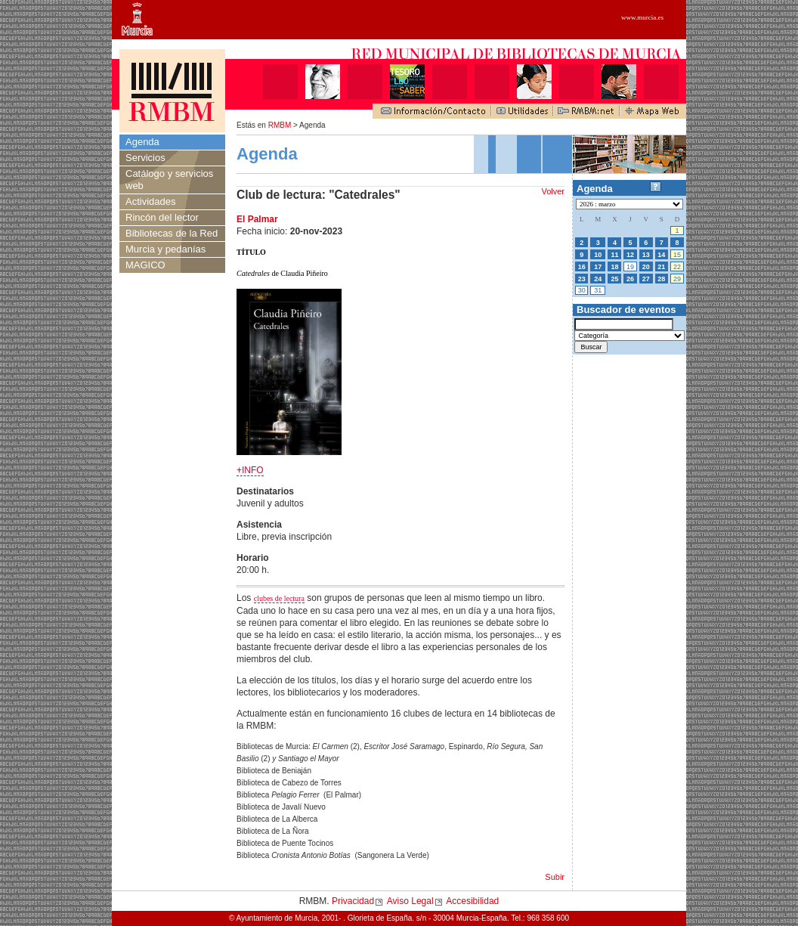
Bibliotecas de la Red (171, 233)
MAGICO (145, 265)
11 (614, 255)
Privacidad (353, 901)
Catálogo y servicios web (169, 179)
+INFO (250, 470)
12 (630, 255)
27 (646, 279)
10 (598, 255)
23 (582, 279)
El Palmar (257, 219)
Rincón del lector (162, 217)
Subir (554, 876)
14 (661, 255)
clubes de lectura (279, 598)
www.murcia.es (642, 17)
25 (614, 279)
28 (661, 279)
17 (598, 267)
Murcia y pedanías (165, 249)
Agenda (142, 141)
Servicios (145, 157)
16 (582, 267)
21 (661, 267)
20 (646, 267)
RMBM (280, 125)
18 (614, 267)
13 (646, 255)
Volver (552, 191)
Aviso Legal (410, 901)
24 (598, 279)
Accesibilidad (472, 901)
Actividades (150, 201)
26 (630, 279)
